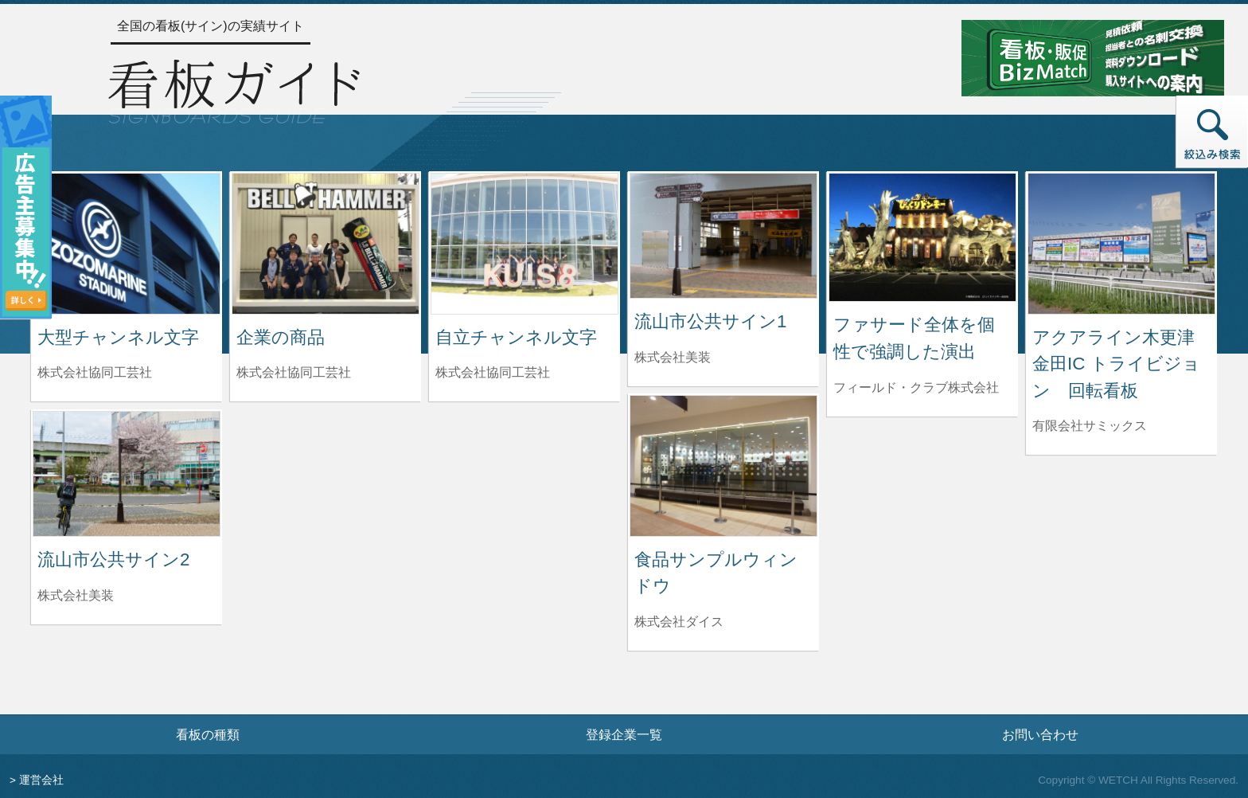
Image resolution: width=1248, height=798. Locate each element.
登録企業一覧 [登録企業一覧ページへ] (624, 734)
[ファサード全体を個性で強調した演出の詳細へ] (922, 236)
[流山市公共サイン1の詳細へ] (723, 234)
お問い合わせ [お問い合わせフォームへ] (1040, 734)
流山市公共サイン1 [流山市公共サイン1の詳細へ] (710, 321)
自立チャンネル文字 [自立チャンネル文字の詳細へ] (516, 337)
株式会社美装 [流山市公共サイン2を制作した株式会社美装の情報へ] (75, 595)
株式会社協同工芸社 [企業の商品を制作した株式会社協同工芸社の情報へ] (293, 372)
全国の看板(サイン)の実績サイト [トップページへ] (210, 26)
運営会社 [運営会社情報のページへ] (41, 780)
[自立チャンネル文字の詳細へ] (524, 242)
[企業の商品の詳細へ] (325, 242)
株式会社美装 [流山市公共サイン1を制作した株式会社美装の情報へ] (672, 357)
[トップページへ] (234, 89)
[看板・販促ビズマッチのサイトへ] (1092, 57)
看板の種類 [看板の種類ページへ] (208, 734)
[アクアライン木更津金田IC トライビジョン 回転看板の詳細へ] (1121, 242)
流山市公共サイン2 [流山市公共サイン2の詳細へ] (113, 559)
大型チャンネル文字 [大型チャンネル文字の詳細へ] (118, 337)
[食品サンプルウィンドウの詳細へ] (723, 464)
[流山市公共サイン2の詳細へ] (126, 472)
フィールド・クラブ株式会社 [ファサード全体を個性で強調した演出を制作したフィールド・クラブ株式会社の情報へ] (916, 387)
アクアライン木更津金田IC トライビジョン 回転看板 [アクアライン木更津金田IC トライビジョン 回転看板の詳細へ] (1116, 364)
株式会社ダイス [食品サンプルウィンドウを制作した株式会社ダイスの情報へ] (678, 621)
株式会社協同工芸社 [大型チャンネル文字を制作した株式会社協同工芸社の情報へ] (94, 372)
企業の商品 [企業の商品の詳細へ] (280, 337)
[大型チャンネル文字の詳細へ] (126, 242)
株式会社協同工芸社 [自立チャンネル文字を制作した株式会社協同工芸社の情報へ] (492, 372)
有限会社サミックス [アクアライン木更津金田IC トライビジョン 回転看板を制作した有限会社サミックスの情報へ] (1089, 425)
